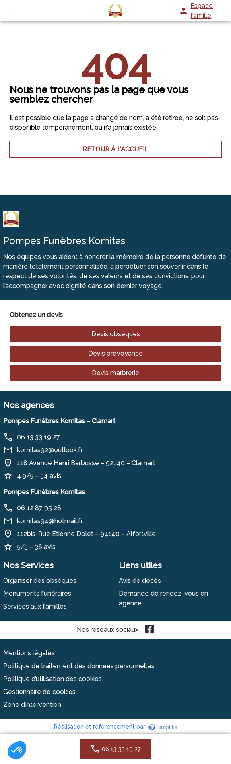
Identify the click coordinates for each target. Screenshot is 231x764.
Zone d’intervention (32, 704)
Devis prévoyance (115, 353)
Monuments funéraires (37, 593)
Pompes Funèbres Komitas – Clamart (59, 421)
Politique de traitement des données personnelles (79, 666)
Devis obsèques (115, 334)
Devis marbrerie (115, 373)
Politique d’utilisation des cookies (52, 679)
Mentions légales (29, 653)
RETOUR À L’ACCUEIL (115, 149)
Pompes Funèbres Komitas (44, 492)
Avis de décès (140, 580)
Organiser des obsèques (39, 580)
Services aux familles (35, 606)
